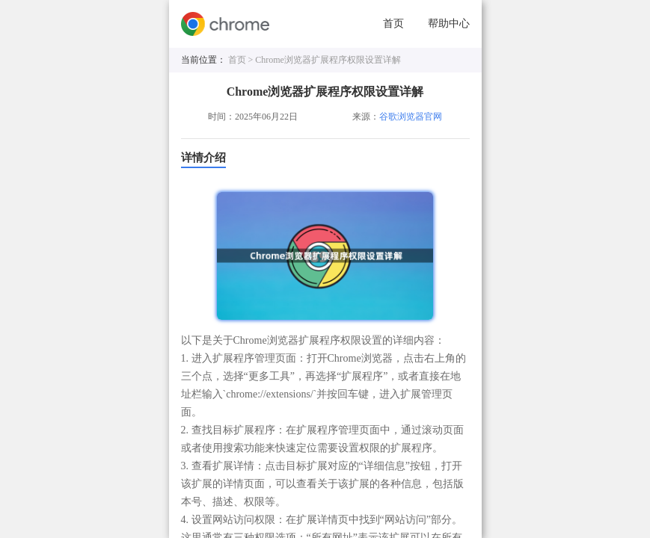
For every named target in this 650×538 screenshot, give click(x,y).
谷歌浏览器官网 (410, 116)
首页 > (242, 60)
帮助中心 (449, 23)
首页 (393, 23)
